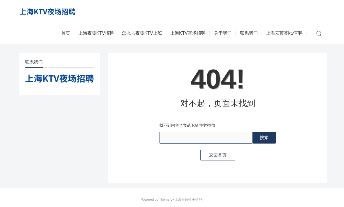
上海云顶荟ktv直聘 (284, 33)
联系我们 (249, 33)
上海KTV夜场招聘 (188, 33)
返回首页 (218, 155)
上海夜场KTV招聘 (96, 33)
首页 (65, 33)
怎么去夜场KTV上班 (142, 33)
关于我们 (223, 33)
